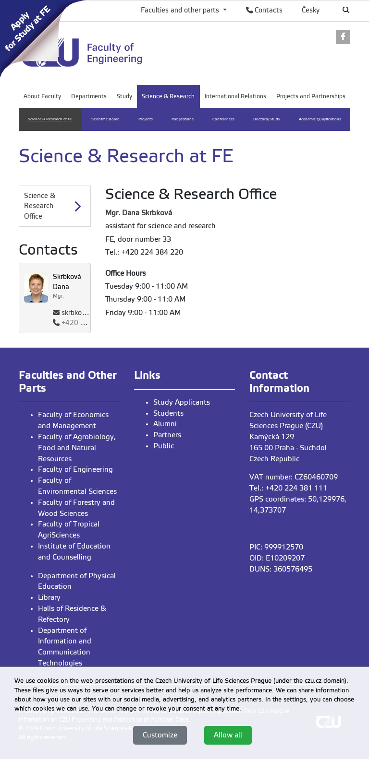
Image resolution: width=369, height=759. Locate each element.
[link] (47, 38)
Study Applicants (181, 402)
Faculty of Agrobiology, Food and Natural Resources (77, 448)
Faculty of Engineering (75, 469)
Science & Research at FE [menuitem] (50, 119)
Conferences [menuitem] (223, 119)
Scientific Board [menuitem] (105, 119)
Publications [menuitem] (183, 119)
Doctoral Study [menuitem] (266, 119)
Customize (160, 735)
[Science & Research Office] (54, 206)
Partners (167, 435)
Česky (311, 10)
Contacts (264, 10)
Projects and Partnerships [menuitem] (310, 96)
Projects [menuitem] (145, 119)
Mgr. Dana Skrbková (138, 213)
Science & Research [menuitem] (168, 96)
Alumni (165, 424)
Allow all (228, 735)
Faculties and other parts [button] (181, 10)
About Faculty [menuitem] (42, 96)
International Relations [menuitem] (235, 96)
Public (163, 446)
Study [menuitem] (124, 96)
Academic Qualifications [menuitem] (320, 119)
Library (49, 597)
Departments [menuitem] (89, 96)
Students (168, 413)
